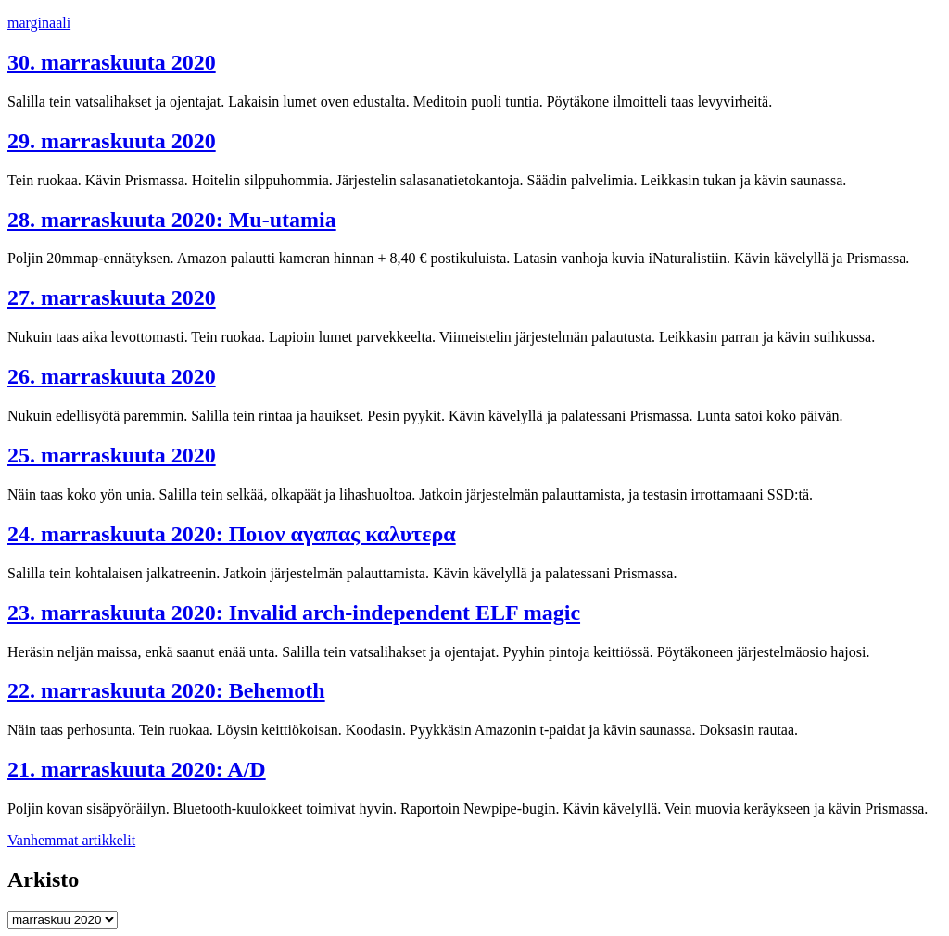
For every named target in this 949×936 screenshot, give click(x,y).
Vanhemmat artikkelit (71, 840)
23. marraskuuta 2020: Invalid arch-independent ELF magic (293, 613)
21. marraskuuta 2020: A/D (136, 769)
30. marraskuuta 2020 (111, 62)
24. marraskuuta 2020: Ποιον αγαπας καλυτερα (231, 534)
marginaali (38, 23)
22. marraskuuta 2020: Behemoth (166, 690)
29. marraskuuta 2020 (111, 141)
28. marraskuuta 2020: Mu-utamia (171, 220)
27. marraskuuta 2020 (111, 297)
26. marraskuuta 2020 (111, 376)
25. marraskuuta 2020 (111, 455)
